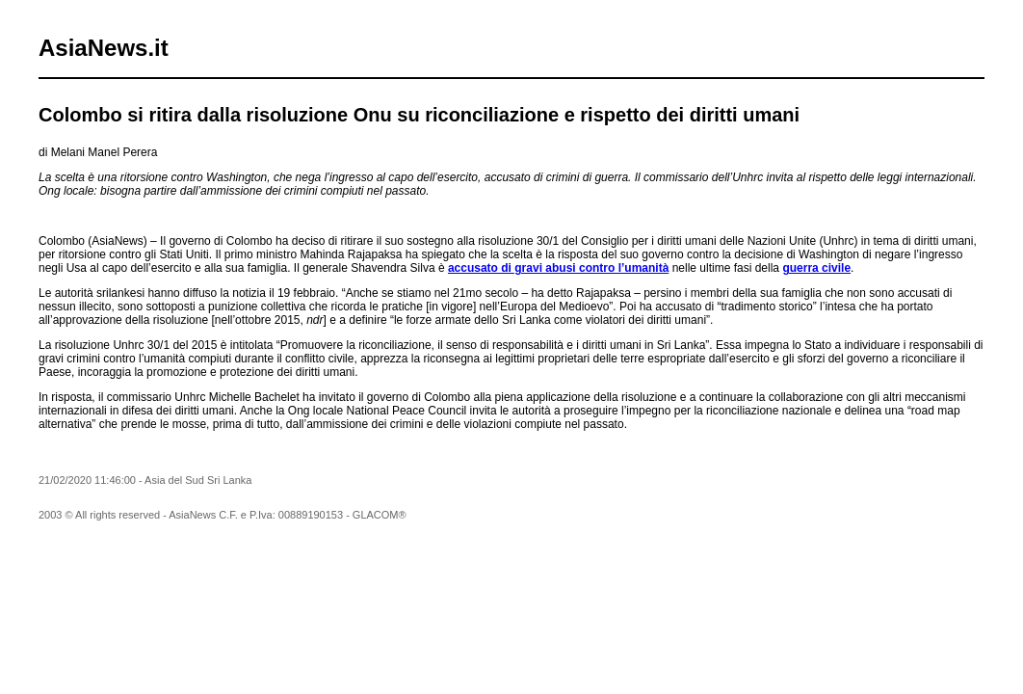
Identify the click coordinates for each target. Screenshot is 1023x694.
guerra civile (816, 268)
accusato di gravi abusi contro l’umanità (558, 268)
